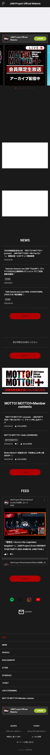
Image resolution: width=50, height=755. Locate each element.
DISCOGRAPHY (8, 660)
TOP (4, 637)
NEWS (4, 645)
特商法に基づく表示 (14, 737)
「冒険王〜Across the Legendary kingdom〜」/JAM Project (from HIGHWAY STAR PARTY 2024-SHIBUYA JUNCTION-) (25, 545)
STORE (5, 668)
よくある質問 (36, 737)
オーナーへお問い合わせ (25, 742)
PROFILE (5, 653)
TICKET (5, 683)
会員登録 (40, 39)
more (25, 316)
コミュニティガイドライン (36, 731)
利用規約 (36, 726)
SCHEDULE (6, 675)
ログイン (46, 4)
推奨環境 (13, 726)
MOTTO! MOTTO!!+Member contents (18, 698)
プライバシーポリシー (13, 731)
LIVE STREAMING (9, 691)
